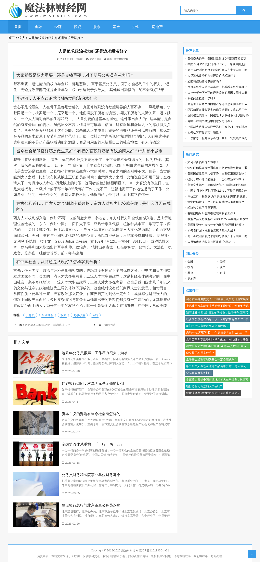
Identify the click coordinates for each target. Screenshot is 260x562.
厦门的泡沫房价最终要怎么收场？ (207, 326)
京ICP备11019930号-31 (154, 550)
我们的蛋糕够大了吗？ (201, 98)
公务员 (30, 315)
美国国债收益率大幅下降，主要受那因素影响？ (217, 173)
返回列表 (110, 325)
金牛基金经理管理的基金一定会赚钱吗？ (211, 359)
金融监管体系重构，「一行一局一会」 (93, 444)
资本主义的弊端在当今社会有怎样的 (91, 414)
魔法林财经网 (121, 59)
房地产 (157, 27)
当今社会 (47, 315)
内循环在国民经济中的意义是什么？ (210, 121)
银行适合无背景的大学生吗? (204, 386)
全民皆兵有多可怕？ (199, 372)
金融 (38, 27)
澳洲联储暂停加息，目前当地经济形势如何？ (215, 202)
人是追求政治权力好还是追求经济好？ (56, 38)
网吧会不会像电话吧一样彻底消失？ (47, 325)
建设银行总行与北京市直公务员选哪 (91, 505)
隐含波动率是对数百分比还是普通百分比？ (213, 393)
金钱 (95, 315)
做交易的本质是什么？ (200, 352)
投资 (77, 27)
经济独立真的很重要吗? (202, 207)
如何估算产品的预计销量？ (204, 132)
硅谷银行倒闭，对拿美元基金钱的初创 (93, 383)
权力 (63, 315)
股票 (97, 27)
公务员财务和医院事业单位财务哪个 (91, 475)
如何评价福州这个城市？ (203, 162)
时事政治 (79, 315)
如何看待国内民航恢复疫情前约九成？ (211, 230)
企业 (136, 27)
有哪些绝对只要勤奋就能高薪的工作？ (211, 213)
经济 (58, 27)
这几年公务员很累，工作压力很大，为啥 (95, 353)
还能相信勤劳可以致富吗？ (204, 81)
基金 (116, 27)
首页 (18, 27)
